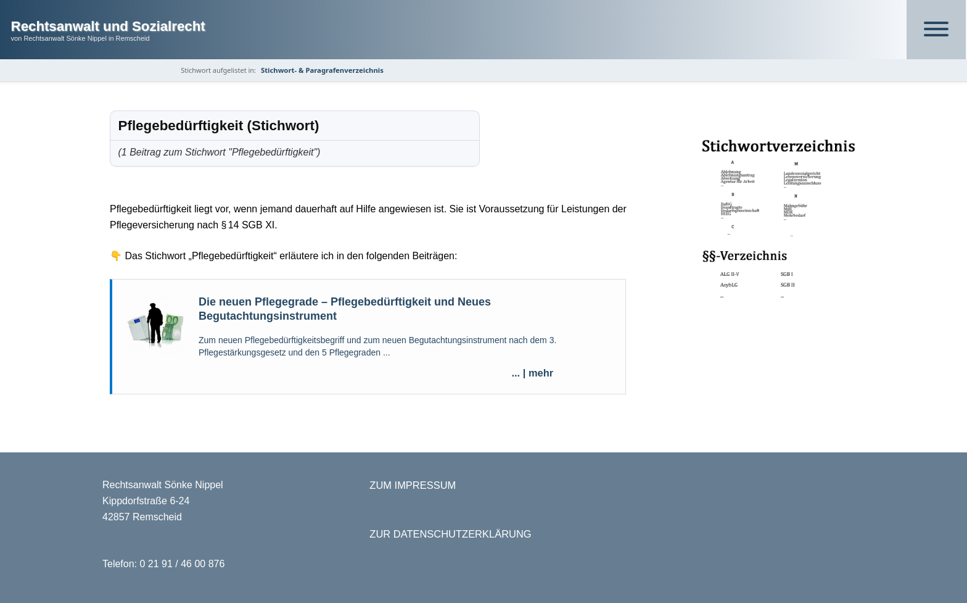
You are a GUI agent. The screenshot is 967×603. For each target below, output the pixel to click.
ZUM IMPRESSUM (412, 485)
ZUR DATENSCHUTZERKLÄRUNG (450, 533)
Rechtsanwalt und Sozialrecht (108, 26)
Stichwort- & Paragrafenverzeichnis (322, 70)
